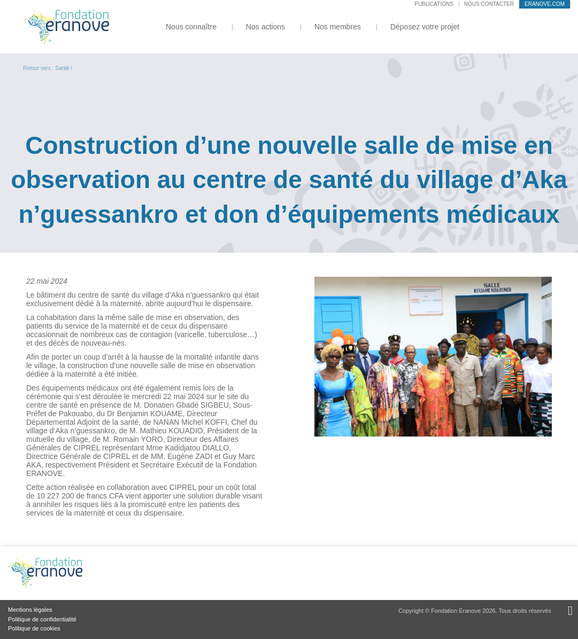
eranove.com (545, 4)
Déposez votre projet (424, 26)
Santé (62, 68)
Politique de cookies (34, 628)
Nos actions (265, 26)
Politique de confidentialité (42, 619)
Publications (433, 4)
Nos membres (337, 26)
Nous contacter (489, 4)
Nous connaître (191, 26)
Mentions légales (30, 609)
